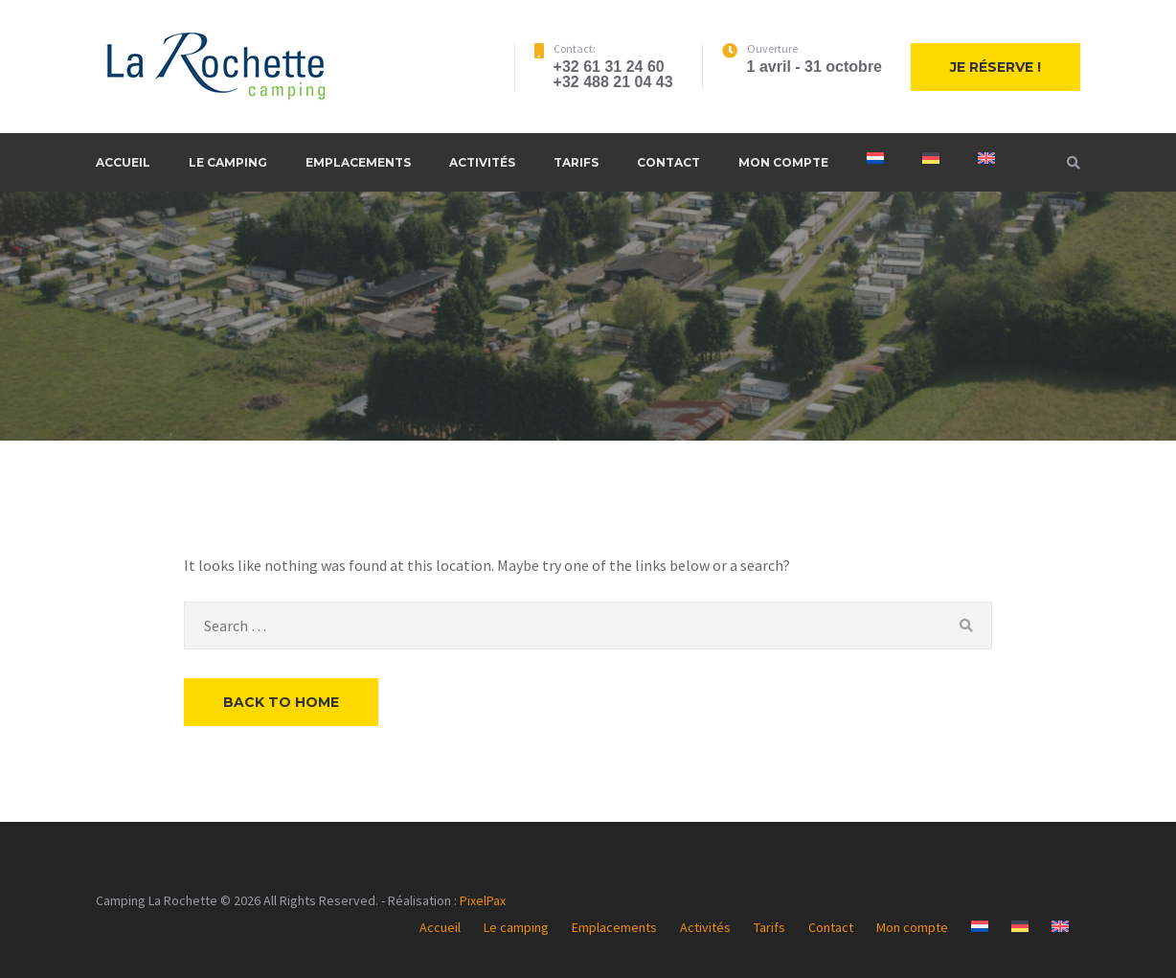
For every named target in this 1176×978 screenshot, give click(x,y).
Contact (668, 162)
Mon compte (783, 162)
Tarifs (576, 162)
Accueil (123, 162)
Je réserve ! (995, 67)
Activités (482, 162)
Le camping (228, 162)
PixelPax (483, 900)
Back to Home (281, 702)
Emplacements (358, 162)
